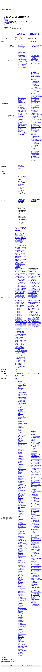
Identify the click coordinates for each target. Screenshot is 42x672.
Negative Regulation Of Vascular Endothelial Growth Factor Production (22, 553)
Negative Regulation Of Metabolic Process (22, 470)
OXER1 (17, 326)
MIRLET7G (18, 319)
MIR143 (22, 277)
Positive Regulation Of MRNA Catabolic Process (22, 513)
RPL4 (19, 349)
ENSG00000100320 (20, 373)
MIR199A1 (23, 283)
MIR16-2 (22, 280)
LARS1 (39, 297)
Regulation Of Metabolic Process (22, 519)
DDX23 (34, 277)
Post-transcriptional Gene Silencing (22, 397)
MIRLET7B (18, 311)
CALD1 (17, 236)
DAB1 (21, 241)
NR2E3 (17, 325)
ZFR (36, 326)
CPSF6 (38, 274)
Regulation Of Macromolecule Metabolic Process (22, 494)
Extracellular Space (36, 45)
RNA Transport (35, 584)
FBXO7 (23, 250)
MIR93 (21, 306)
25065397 (21, 201)
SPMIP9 (22, 357)
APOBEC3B (31, 271)
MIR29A (21, 296)
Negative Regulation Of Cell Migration (36, 92)
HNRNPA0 (31, 283)
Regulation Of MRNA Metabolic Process (22, 464)
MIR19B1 (17, 287)
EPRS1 (35, 280)
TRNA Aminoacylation (35, 598)
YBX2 (29, 326)
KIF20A (23, 262)
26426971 (21, 214)
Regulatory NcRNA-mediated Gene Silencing (22, 412)
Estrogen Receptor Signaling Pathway (20, 118)
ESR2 (25, 248)
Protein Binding (22, 62)
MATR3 (34, 302)
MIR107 (23, 271)
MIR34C (22, 300)
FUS (34, 282)
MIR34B (17, 300)
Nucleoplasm (21, 46)
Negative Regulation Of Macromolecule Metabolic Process (22, 435)
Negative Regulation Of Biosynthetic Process (22, 450)
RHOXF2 (17, 348)
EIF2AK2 (30, 280)
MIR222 (22, 294)
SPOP (16, 358)
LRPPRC (30, 300)
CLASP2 (21, 239)
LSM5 (21, 265)
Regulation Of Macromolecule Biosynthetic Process (22, 480)
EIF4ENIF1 (18, 247)
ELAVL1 (24, 247)
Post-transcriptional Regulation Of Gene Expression (22, 418)
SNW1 (21, 355)
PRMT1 (30, 308)
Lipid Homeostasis (36, 117)
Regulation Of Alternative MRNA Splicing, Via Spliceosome (22, 101)
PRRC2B (23, 334)
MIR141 (17, 277)
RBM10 (35, 312)
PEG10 (21, 329)
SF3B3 (23, 352)
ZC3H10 (22, 366)
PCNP (25, 328)
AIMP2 (34, 270)
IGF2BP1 (30, 294)
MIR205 (23, 290)
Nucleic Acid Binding (21, 52)
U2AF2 (17, 363)
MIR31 (17, 299)
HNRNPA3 (31, 287)
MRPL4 (23, 320)
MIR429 (22, 302)
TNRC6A (17, 361)
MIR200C (17, 290)
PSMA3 (17, 335)
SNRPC (17, 355)
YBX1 (38, 325)
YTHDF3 (17, 366)
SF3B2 (37, 317)
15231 (16, 371)
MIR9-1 (17, 305)
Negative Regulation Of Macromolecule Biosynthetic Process (22, 443)
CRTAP (30, 276)
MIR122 (22, 273)
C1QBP (35, 273)
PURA (33, 309)
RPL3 (16, 349)
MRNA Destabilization (22, 523)
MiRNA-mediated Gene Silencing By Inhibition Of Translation (36, 102)
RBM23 (21, 343)
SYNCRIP (36, 320)
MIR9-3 (17, 306)
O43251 (17, 376)
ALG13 (22, 228)
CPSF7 (17, 241)
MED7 (17, 270)
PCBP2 (21, 328)
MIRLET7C (18, 312)
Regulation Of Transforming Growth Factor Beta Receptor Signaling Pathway (22, 627)
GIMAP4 (21, 251)
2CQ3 (16, 378)
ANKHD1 (17, 230)
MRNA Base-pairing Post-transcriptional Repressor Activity (36, 61)
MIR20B (22, 291)
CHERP (17, 239)
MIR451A (17, 303)
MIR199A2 (18, 285)
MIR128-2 (24, 274)
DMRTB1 (24, 245)
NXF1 (21, 325)
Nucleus (20, 44)
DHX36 (30, 279)
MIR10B (17, 273)
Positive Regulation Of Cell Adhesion (36, 115)
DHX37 (34, 279)
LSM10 (35, 300)
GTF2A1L (22, 253)
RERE (22, 346)
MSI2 (16, 322)
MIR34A (21, 299)
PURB (21, 337)
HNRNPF (24, 256)
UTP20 (34, 325)
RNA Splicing (22, 111)
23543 (16, 369)
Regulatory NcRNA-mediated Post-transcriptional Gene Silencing (22, 391)
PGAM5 (35, 306)
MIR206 (17, 291)
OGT (24, 325)
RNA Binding (22, 59)
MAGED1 (17, 267)
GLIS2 (17, 253)
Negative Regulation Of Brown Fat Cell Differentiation (35, 152)
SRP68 (20, 358)
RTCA (38, 316)
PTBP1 (17, 337)
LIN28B (34, 299)
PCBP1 (17, 328)
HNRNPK (24, 259)
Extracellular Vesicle (21, 507)
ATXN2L (30, 273)
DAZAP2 (17, 242)
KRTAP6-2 (22, 264)
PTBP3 (38, 308)
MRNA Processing (21, 106)
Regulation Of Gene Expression (35, 525)
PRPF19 (21, 332)
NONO (33, 303)
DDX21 (22, 242)
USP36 (29, 325)
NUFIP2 (37, 305)
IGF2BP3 (30, 296)
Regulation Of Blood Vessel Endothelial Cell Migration (22, 645)
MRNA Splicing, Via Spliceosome (35, 471)
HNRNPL (30, 291)
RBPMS (21, 345)
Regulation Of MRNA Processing (36, 502)
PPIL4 (22, 331)
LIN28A (30, 299)
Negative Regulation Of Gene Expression (35, 81)
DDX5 (16, 244)
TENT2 (34, 322)
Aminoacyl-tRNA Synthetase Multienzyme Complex (36, 487)
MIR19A (23, 285)
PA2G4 (21, 326)
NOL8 (25, 323)
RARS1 (34, 311)
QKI (20, 338)
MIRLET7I (18, 320)
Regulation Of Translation (22, 536)
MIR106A (17, 271)
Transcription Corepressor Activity (22, 56)
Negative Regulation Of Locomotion (22, 569)
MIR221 (17, 294)
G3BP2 (38, 282)
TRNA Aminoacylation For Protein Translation (35, 588)
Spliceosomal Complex (34, 496)
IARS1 (35, 293)
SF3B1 (33, 317)
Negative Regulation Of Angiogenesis (22, 586)
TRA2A (38, 322)
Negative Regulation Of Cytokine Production (22, 581)
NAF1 (16, 323)
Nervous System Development (22, 109)
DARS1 (34, 276)
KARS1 (35, 296)
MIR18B (17, 283)
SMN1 (21, 354)
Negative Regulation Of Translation (22, 530)
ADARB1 (17, 228)
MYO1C (24, 322)
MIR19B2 (23, 287)
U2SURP (34, 323)
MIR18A (21, 282)
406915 (30, 369)
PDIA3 (17, 329)
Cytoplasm (21, 47)
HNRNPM (36, 291)
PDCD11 (30, 306)
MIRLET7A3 (18, 309)
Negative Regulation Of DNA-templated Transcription (22, 132)
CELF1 (34, 274)
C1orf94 (21, 235)
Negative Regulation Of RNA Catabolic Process (35, 521)
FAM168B (18, 250)
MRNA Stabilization (34, 560)
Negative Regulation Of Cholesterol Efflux (36, 125)
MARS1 (30, 302)
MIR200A (17, 288)
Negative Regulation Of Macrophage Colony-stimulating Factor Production (36, 137)
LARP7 (34, 297)
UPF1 (39, 323)
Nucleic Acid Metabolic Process (36, 441)
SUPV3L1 (17, 360)
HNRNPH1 (18, 257)
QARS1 (17, 338)
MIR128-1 (34, 34)
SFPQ (37, 319)
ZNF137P (17, 367)
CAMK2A (22, 236)
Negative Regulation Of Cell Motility (22, 565)
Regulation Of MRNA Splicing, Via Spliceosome (35, 506)
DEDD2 (21, 244)
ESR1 (21, 248)
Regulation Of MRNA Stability (22, 542)
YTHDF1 (21, 364)
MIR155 (17, 279)
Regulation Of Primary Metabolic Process (22, 575)
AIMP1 (30, 270)
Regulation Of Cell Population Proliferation (22, 124)
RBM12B (30, 314)
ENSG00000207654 (33, 373)
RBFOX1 (17, 340)
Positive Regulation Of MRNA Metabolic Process (22, 501)
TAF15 (29, 322)
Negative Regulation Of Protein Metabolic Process (22, 635)
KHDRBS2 (18, 262)
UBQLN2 (22, 363)
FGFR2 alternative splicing (21, 166)
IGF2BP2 (35, 294)
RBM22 (17, 343)
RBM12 (17, 341)
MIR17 (17, 282)
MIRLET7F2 (18, 317)
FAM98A (30, 282)
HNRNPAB (18, 256)
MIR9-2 (21, 305)
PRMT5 (17, 332)
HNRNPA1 (37, 283)
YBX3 (33, 326)
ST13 (23, 358)
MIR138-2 (18, 276)
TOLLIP (22, 361)
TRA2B (30, 323)
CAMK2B (17, 238)
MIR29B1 (17, 297)
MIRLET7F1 (18, 316)
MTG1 (20, 322)
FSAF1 (17, 251)
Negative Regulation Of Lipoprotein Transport (35, 131)
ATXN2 (37, 271)
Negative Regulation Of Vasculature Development (22, 592)
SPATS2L (17, 357)
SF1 (16, 352)
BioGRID (6, 28)
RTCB (29, 317)
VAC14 (17, 364)
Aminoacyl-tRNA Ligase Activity (36, 592)
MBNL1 (24, 268)
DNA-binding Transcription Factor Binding (22, 66)
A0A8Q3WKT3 (19, 375)
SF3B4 (17, 354)
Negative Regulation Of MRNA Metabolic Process (36, 512)
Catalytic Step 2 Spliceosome (35, 516)
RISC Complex (35, 46)
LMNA (17, 265)
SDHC (25, 351)
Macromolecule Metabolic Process (36, 458)
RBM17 (21, 341)
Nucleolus (34, 601)
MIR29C (23, 297)
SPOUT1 (30, 320)
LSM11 (39, 300)
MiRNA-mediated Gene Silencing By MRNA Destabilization (22, 487)
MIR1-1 (21, 270)
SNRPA (25, 354)
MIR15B (22, 279)
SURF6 (23, 360)
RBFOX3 (23, 340)
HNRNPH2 (18, 259)
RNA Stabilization (36, 558)
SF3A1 (19, 352)
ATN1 (16, 232)
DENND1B (18, 245)
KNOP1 (30, 297)
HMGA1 (18, 254)
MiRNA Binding (35, 550)
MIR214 (21, 293)
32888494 (21, 184)
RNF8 (22, 348)
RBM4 (34, 316)
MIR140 (23, 276)
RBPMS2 (17, 346)
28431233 (13, 22)
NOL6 (29, 303)
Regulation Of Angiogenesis (22, 649)
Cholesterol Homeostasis (34, 112)
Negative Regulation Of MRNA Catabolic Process (36, 554)
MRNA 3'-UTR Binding (35, 56)
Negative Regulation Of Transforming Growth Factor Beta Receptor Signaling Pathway (22, 600)
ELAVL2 (17, 248)
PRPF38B (17, 334)
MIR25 (17, 296)
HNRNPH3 (31, 290)
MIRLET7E (18, 314)
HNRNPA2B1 (31, 285)
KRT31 (17, 264)
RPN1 (23, 349)
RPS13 (17, 351)
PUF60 (29, 309)
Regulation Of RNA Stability (22, 539)
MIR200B (23, 288)
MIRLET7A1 (18, 308)
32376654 (23, 178)
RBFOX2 (21, 34)
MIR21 (17, 293)
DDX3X (39, 277)
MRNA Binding (22, 61)
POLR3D (17, 331)
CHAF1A (23, 238)
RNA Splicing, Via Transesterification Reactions (36, 476)
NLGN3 (21, 323)
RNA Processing (21, 640)
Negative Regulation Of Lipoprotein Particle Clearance (36, 86)
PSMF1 (21, 335)
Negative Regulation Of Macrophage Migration (35, 158)
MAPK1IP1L (18, 268)
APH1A (23, 230)
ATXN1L (17, 233)
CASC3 (30, 274)
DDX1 (38, 276)
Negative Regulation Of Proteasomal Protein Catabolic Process (36, 145)
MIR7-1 (23, 303)
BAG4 (22, 233)
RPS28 (21, 351)
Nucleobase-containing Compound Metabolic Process (36, 452)
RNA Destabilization (22, 526)
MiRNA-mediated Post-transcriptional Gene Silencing (36, 96)
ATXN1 (20, 232)
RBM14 (35, 314)
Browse (6, 19)
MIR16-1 (17, 280)
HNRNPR (30, 293)
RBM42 (17, 345)
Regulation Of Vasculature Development (22, 653)
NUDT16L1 (31, 305)
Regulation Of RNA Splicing (22, 127)
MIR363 (17, 302)
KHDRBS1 (18, 261)
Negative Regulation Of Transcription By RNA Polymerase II (36, 75)
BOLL (16, 235)
